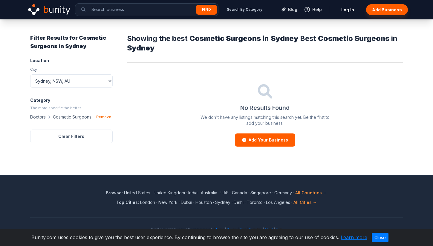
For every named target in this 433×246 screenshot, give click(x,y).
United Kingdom (169, 192)
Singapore (260, 192)
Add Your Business (265, 139)
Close (380, 237)
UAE (225, 192)
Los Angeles (278, 202)
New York (168, 202)
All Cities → (305, 202)
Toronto (255, 202)
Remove (103, 117)
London (147, 202)
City (33, 69)
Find (206, 9)
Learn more (354, 237)
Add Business (387, 9)
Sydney (222, 202)
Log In (347, 9)
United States (137, 192)
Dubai (186, 202)
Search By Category (244, 9)
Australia (209, 192)
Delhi (239, 202)
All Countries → (311, 192)
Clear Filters (71, 136)
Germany (283, 192)
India (193, 192)
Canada (239, 192)
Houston (203, 202)
